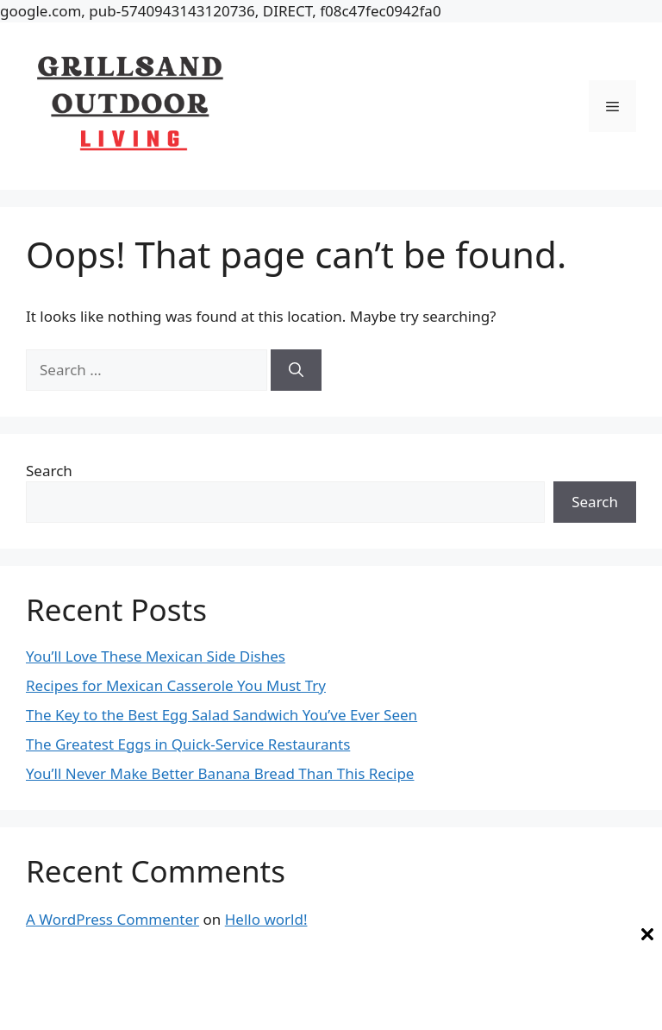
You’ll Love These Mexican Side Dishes (155, 656)
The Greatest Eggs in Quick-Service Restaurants (188, 744)
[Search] (296, 370)
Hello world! (266, 919)
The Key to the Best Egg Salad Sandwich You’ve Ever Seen (221, 715)
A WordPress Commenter (112, 919)
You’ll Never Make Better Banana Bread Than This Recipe (220, 773)
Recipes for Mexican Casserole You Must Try (176, 685)
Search (49, 470)
